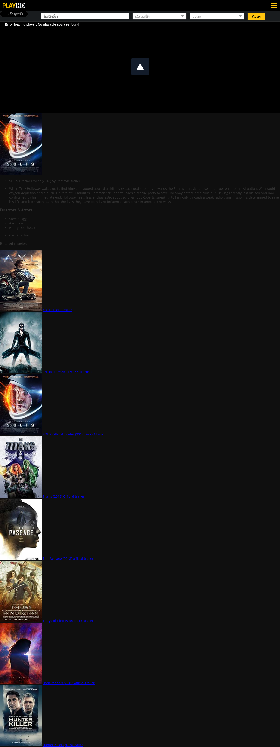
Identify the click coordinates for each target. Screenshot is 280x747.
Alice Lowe (17, 223)
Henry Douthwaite (23, 227)
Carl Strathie (19, 235)
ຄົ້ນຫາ (256, 16)
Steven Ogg (18, 219)
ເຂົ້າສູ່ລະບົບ (16, 14)
